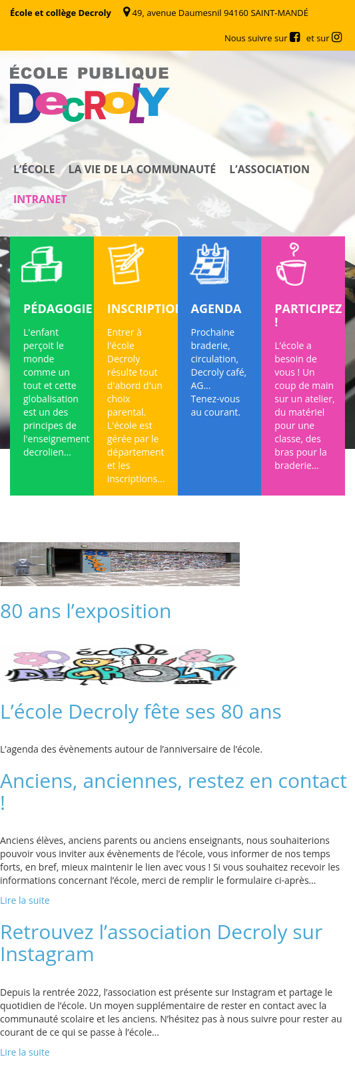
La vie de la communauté (142, 169)
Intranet (40, 199)
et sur (324, 38)
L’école (34, 169)
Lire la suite (25, 900)
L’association (269, 169)
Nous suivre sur (262, 38)
